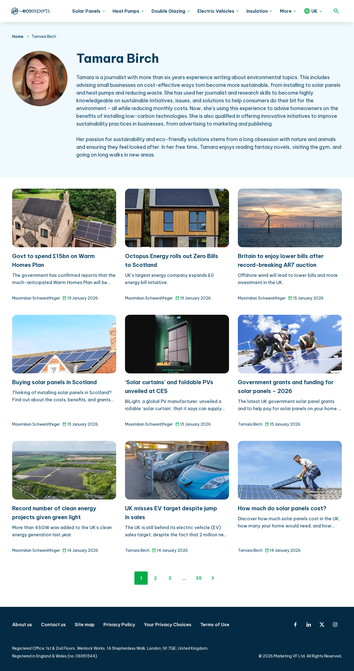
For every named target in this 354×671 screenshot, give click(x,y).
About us (22, 624)
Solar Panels (86, 11)
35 (199, 578)
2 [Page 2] (155, 578)
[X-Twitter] (322, 624)
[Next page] (213, 578)
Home (18, 36)
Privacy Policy (119, 624)
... (184, 578)
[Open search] (336, 11)
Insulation (257, 11)
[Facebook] (295, 624)
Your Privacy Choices (167, 624)
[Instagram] (335, 624)
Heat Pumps (126, 11)
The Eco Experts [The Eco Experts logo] (30, 11)
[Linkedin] (308, 624)
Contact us (53, 624)
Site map (85, 624)
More (285, 11)
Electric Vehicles (215, 11)
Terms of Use (214, 624)
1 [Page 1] (141, 578)
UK (314, 11)
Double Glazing (168, 11)
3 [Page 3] (169, 578)
